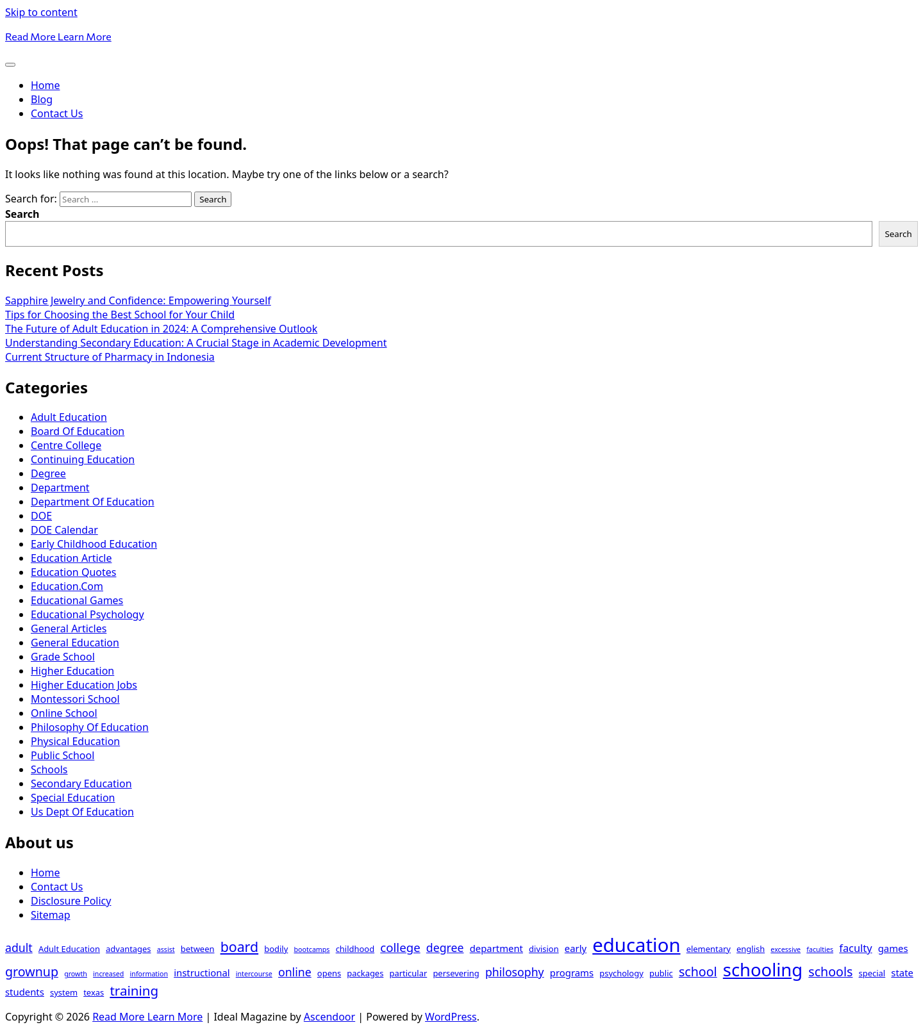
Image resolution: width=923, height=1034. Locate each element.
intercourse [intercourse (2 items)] (254, 973)
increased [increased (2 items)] (108, 973)
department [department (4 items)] (496, 948)
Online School (64, 713)
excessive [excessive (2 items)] (785, 949)
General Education (75, 643)
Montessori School (75, 699)
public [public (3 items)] (661, 973)
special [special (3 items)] (872, 973)
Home (45, 85)
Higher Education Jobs (84, 685)
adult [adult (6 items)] (19, 947)
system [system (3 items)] (64, 992)
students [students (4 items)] (24, 991)
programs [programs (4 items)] (572, 972)
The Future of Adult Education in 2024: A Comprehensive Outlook (161, 329)
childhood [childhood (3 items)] (355, 949)
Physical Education (75, 741)
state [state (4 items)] (902, 972)
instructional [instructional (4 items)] (201, 972)
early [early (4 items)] (575, 948)
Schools (49, 769)
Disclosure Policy (71, 901)
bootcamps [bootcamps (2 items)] (311, 949)
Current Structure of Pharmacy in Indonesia (110, 357)
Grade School (63, 657)
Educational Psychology (87, 614)
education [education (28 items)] (636, 945)
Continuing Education (83, 459)
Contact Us (57, 113)
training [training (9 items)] (134, 990)
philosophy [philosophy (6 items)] (514, 972)
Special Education (73, 798)
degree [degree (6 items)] (445, 947)
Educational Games (77, 600)
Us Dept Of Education (82, 812)
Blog (42, 99)
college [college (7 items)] (400, 947)
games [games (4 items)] (893, 948)
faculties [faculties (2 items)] (819, 949)
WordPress (451, 1017)
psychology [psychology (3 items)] (621, 973)
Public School (62, 755)
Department (60, 487)
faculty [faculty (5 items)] (855, 947)
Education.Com (67, 586)
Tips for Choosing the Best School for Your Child (120, 315)
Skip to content (41, 12)
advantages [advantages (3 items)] (128, 949)
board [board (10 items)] (239, 946)
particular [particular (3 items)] (409, 973)
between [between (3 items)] (198, 949)
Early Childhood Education (94, 544)
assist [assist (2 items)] (166, 949)
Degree (48, 473)
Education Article (71, 558)
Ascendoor (329, 1017)
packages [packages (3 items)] (365, 973)
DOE (41, 516)
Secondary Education (81, 783)
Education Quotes (73, 572)
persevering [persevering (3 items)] (456, 973)
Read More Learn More (58, 36)
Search (22, 214)
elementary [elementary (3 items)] (708, 949)
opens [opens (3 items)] (329, 973)
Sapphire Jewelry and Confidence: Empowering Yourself (138, 300)
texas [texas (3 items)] (93, 992)
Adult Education (69, 417)
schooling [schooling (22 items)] (762, 969)
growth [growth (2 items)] (75, 973)
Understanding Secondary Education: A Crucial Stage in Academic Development (196, 343)
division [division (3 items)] (544, 949)
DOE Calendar (64, 530)
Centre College (66, 445)
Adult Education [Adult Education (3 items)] (69, 949)
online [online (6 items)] (295, 972)
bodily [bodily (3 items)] (276, 949)
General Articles (68, 628)
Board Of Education (77, 431)
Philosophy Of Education (90, 727)
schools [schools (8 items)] (830, 971)
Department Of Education (92, 502)
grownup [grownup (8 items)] (31, 971)
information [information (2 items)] (149, 973)
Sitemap (51, 915)
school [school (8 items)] (698, 971)
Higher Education (72, 671)
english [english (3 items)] (750, 949)
